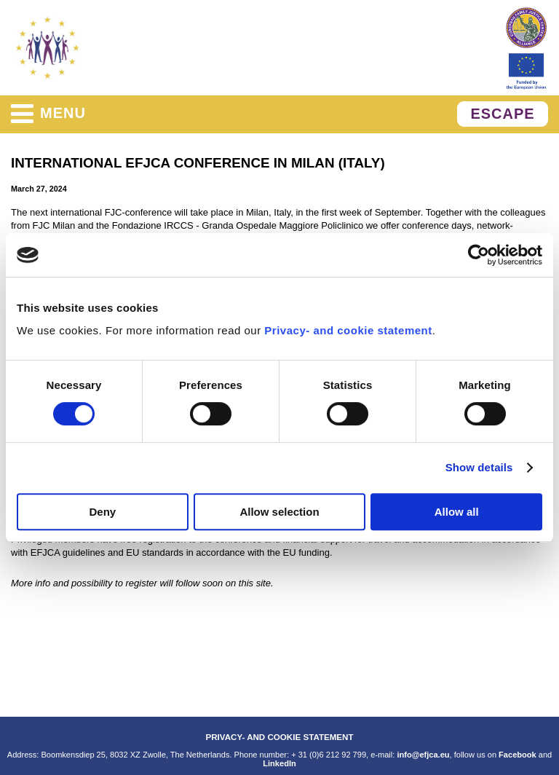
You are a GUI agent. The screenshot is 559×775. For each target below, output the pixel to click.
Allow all (457, 511)
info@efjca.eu (423, 754)
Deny (102, 511)
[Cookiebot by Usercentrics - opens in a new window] (478, 255)
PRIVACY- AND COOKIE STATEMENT (279, 736)
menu (48, 113)
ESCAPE (502, 114)
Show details (479, 467)
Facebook (517, 754)
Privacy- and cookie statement (348, 330)
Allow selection (279, 511)
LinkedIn (279, 763)
